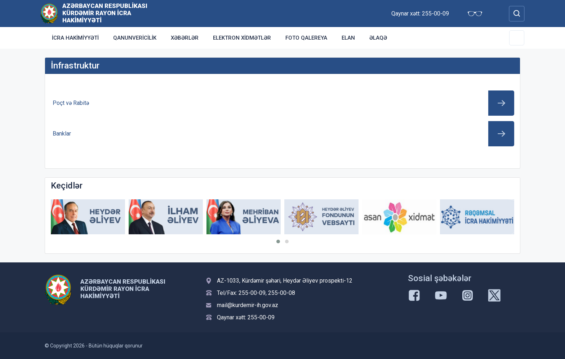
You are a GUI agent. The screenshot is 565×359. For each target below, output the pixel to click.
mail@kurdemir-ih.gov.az (247, 305)
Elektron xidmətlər (242, 38)
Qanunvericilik (134, 38)
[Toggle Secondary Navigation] (517, 38)
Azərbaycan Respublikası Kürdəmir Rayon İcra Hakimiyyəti (104, 13)
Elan (348, 38)
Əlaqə (378, 38)
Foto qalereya (306, 38)
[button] (278, 241)
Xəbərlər (185, 38)
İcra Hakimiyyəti (75, 38)
